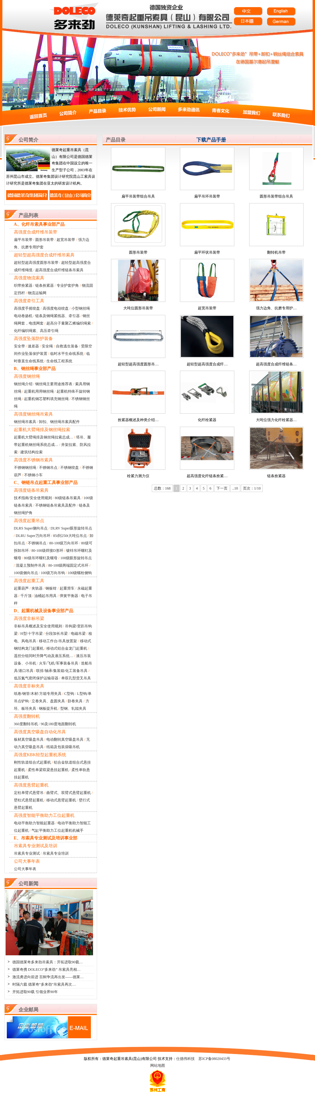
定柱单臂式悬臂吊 (29, 793)
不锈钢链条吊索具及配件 (55, 505)
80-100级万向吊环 (63, 543)
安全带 (19, 346)
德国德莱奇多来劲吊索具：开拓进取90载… (47, 962)
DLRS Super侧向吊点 (31, 528)
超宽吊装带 (66, 240)
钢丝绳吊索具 (25, 422)
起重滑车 (67, 588)
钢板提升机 (48, 708)
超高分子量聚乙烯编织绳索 (68, 323)
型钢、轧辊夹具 (73, 708)
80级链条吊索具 (68, 498)
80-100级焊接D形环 (47, 550)
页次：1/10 (252, 488)
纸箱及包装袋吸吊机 (63, 747)
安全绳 (47, 346)
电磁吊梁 (78, 633)
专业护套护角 (68, 285)
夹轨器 (37, 588)
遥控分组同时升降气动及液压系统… (43, 656)
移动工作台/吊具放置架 (58, 641)
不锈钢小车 (33, 475)
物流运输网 (37, 293)
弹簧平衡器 (69, 596)
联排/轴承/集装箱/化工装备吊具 (61, 671)
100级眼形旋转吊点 (76, 558)
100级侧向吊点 (26, 573)
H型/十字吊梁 (31, 633)
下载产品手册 (211, 139)
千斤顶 (26, 596)
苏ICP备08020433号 (214, 1059)
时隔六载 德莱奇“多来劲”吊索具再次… (44, 984)
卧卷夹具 (75, 701)
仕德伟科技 (185, 1059)
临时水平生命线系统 (66, 353)
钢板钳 (51, 588)
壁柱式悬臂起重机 (29, 800)
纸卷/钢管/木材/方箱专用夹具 (38, 693)
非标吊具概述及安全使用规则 (38, 626)
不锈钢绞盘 (69, 467)
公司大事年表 (25, 869)
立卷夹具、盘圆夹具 (48, 701)
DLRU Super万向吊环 (33, 536)
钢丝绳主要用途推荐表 (53, 384)
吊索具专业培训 (56, 853)
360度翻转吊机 (26, 724)
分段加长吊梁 (56, 633)
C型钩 (69, 693)
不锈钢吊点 (48, 467)
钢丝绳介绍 (23, 384)
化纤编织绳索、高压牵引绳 (36, 331)
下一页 (222, 488)
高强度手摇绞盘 (27, 308)
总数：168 (162, 488)
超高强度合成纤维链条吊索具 (59, 270)
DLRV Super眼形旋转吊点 (71, 528)
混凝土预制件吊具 (30, 565)
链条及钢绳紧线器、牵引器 (57, 316)
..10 (235, 488)
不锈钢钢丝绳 (25, 467)
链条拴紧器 (44, 285)
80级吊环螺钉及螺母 (40, 558)
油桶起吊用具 (45, 596)
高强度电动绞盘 (56, 308)
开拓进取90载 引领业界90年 (35, 992)
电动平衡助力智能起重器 (34, 823)
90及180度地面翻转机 (58, 724)
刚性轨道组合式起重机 (32, 762)
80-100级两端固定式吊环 (68, 565)
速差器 (33, 346)
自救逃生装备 (67, 346)
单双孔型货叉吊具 (76, 678)
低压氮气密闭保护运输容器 (36, 678)
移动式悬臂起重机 (61, 800)
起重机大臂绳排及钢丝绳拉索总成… (43, 437)
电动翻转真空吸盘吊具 (64, 739)
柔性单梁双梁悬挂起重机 (48, 770)
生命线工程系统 (59, 361)
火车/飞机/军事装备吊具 (58, 663)
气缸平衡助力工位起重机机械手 (57, 830)
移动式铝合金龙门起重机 (66, 648)
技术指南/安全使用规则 (33, 498)
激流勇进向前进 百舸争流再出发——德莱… (48, 977)
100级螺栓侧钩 (80, 573)
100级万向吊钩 (53, 573)
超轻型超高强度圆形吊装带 (36, 262)
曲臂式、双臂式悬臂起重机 (68, 793)
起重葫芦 (21, 588)
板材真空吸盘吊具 (29, 739)
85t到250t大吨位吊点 (70, 536)
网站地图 (157, 1065)
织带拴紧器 (23, 285)
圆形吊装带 (44, 240)
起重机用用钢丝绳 (39, 391)
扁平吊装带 (23, 240)
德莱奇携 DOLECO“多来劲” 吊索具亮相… (46, 969)
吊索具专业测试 (27, 853)
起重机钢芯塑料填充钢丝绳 (46, 399)
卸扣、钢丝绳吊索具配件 (59, 422)
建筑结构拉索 (31, 452)
